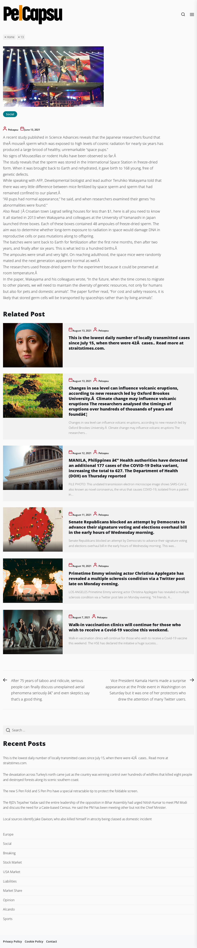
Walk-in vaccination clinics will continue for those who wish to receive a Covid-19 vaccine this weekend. (125, 627)
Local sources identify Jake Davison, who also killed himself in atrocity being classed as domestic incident (77, 819)
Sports (7, 919)
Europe (8, 834)
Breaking (9, 853)
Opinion (9, 900)
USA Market (11, 872)
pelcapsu (13, 129)
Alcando (9, 909)
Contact (51, 941)
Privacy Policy (12, 941)
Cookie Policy (34, 941)
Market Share (12, 890)
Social (10, 114)
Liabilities (10, 881)
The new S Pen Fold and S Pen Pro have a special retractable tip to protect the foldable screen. (70, 791)
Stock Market (12, 862)
